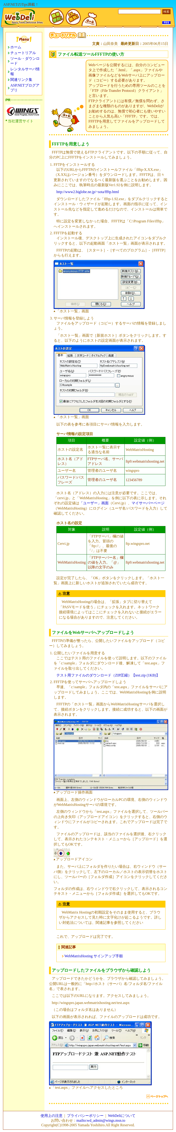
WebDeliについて (121, 1116)
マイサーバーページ (148, 503)
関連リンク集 (21, 80)
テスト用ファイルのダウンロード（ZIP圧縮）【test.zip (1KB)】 (108, 675)
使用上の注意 (52, 1116)
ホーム (15, 47)
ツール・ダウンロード (25, 61)
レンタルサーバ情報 (25, 71)
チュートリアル (23, 53)
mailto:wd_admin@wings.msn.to (101, 1120)
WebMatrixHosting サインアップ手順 (93, 956)
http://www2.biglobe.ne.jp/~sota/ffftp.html (87, 192)
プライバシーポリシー (85, 1116)
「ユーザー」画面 (94, 503)
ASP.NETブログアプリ (24, 87)
